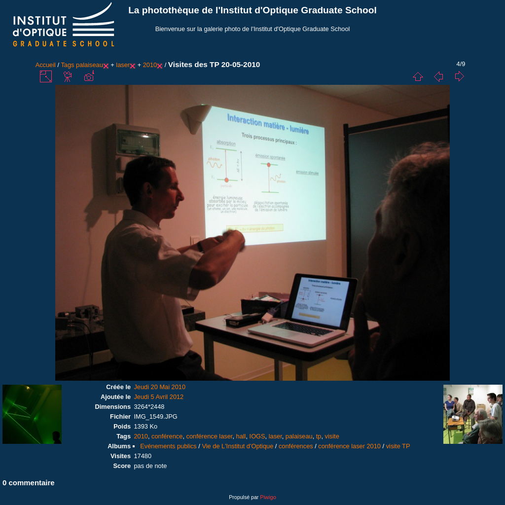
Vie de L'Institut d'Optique (237, 446)
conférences (296, 446)
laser (123, 65)
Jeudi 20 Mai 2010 (159, 387)
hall (241, 436)
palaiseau (89, 65)
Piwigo (268, 497)
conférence (166, 436)
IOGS (257, 436)
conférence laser (209, 436)
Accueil (46, 65)
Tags (67, 65)
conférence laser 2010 (349, 446)
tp (319, 436)
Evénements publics (168, 446)
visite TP (398, 446)
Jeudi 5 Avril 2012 (158, 396)
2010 (150, 65)
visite (332, 436)
